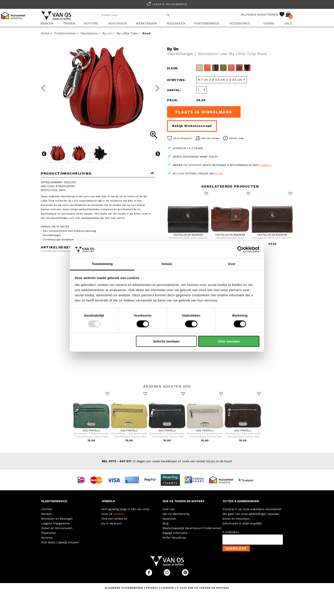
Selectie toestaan (166, 341)
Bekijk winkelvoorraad (192, 126)
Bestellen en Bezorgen (57, 518)
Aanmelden (236, 548)
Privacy (152, 588)
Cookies (167, 588)
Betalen (46, 514)
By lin (107, 33)
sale (288, 23)
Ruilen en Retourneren (56, 528)
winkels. (119, 514)
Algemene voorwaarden (124, 588)
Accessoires (239, 23)
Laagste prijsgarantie (166, 4)
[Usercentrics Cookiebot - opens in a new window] (240, 249)
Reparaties (48, 533)
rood (146, 33)
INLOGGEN (248, 14)
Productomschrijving (97, 173)
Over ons (168, 509)
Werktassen (146, 23)
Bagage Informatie (174, 533)
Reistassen (117, 23)
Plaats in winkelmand (203, 112)
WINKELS (108, 501)
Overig (268, 23)
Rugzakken (176, 23)
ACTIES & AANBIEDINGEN (241, 501)
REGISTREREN (267, 14)
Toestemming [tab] (102, 264)
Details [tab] (167, 264)
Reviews (47, 537)
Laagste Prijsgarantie (55, 523)
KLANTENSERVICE (54, 501)
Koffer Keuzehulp (174, 537)
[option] (167, 4)
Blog (165, 523)
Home (45, 33)
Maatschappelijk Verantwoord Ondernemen (192, 528)
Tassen (69, 23)
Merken (46, 23)
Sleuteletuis (89, 33)
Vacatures (169, 518)
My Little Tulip (127, 33)
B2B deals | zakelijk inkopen (60, 542)
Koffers (91, 23)
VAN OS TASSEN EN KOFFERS (183, 501)
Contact (46, 509)
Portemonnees (206, 23)
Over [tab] (232, 264)
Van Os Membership (176, 514)
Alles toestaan (229, 341)
